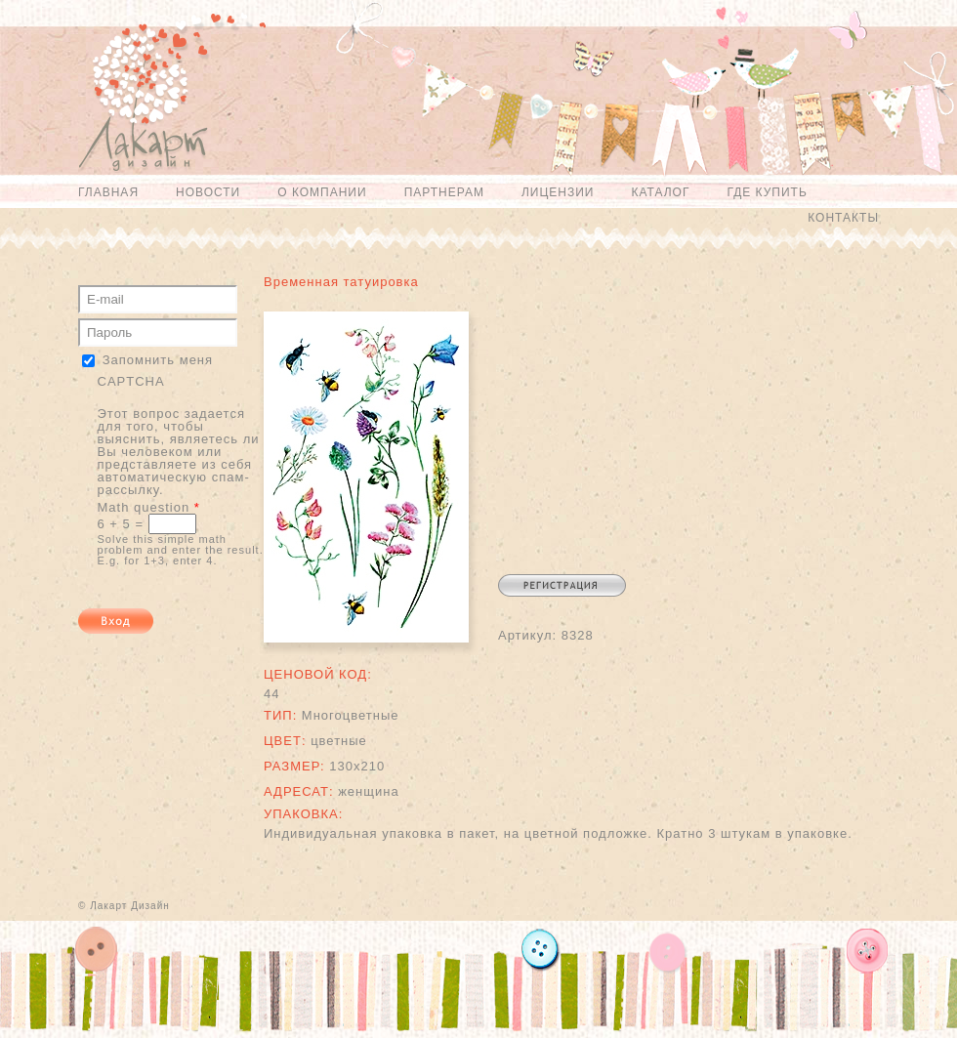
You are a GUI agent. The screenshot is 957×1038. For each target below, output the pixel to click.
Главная (108, 192)
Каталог (660, 192)
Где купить (767, 192)
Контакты (843, 218)
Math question (149, 507)
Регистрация (562, 585)
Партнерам (444, 192)
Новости (208, 192)
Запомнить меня (158, 360)
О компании (321, 192)
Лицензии (558, 192)
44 (271, 693)
